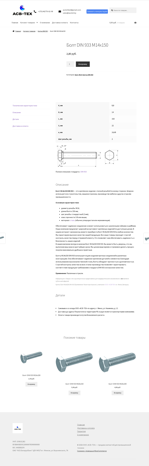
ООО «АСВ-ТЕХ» (110, 285)
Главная (15, 22)
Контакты (74, 22)
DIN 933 (83, 172)
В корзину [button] (31, 384)
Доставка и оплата (60, 22)
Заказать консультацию (97, 11)
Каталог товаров (27, 22)
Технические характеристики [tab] (25, 105)
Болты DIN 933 (43, 31)
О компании (45, 22)
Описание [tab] (17, 112)
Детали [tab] (16, 119)
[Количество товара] (70, 64)
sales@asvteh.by (69, 13)
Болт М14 (78, 75)
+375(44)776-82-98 (45, 11)
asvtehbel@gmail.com (72, 10)
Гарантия (81, 431)
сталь (72, 220)
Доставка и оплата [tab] (20, 126)
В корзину (83, 64)
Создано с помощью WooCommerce (92, 451)
